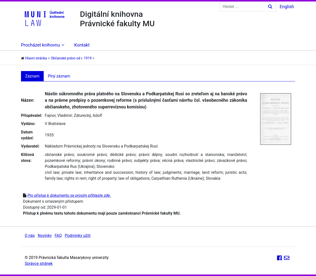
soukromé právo (92, 154)
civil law (52, 172)
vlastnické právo (200, 160)
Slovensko (106, 166)
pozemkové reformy (62, 160)
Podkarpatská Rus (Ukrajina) (70, 166)
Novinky (45, 235)
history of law (148, 172)
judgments (172, 172)
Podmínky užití (77, 235)
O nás (30, 235)
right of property (102, 178)
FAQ (58, 235)
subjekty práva (147, 160)
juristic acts (235, 172)
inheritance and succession (108, 172)
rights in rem (75, 178)
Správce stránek (39, 263)
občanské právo (59, 154)
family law (54, 178)
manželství (236, 154)
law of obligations (133, 178)
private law (71, 172)
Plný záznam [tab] (59, 76)
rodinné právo (119, 160)
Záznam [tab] (32, 76)
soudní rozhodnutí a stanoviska (194, 154)
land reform (212, 172)
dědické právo (123, 154)
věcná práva (172, 160)
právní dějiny (150, 154)
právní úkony (93, 160)
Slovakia (213, 178)
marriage (191, 172)
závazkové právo (231, 160)
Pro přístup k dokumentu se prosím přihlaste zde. (69, 195)
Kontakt (82, 45)
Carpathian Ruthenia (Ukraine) (177, 178)
